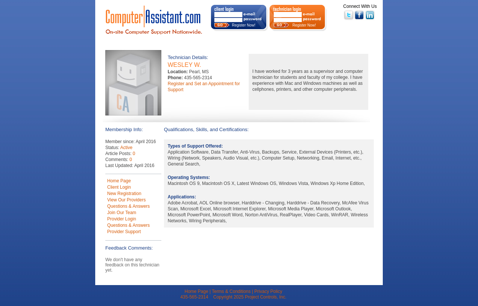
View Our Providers (126, 200)
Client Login (119, 187)
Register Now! (243, 25)
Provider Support (124, 231)
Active (126, 147)
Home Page (119, 180)
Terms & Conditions (231, 291)
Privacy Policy (268, 291)
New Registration (124, 193)
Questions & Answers (128, 206)
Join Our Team (121, 212)
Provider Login (121, 219)
